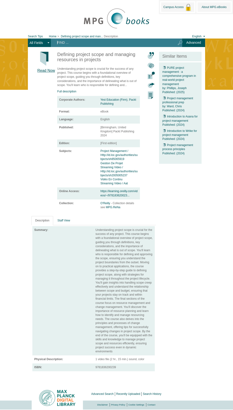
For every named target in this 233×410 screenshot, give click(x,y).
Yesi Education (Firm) (113, 99)
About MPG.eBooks (214, 7)
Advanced (193, 42)
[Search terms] (112, 43)
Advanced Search (102, 394)
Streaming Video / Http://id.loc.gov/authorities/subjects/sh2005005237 (119, 171)
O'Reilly (105, 203)
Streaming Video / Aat (114, 183)
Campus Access (177, 7)
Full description (66, 91)
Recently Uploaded (128, 394)
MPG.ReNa (113, 207)
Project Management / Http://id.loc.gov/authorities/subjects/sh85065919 (119, 155)
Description (42, 220)
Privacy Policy (118, 404)
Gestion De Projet (111, 163)
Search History (152, 394)
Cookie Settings (136, 404)
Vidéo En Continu (111, 179)
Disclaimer (102, 404)
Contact (151, 404)
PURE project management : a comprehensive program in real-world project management (179, 76)
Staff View (63, 220)
